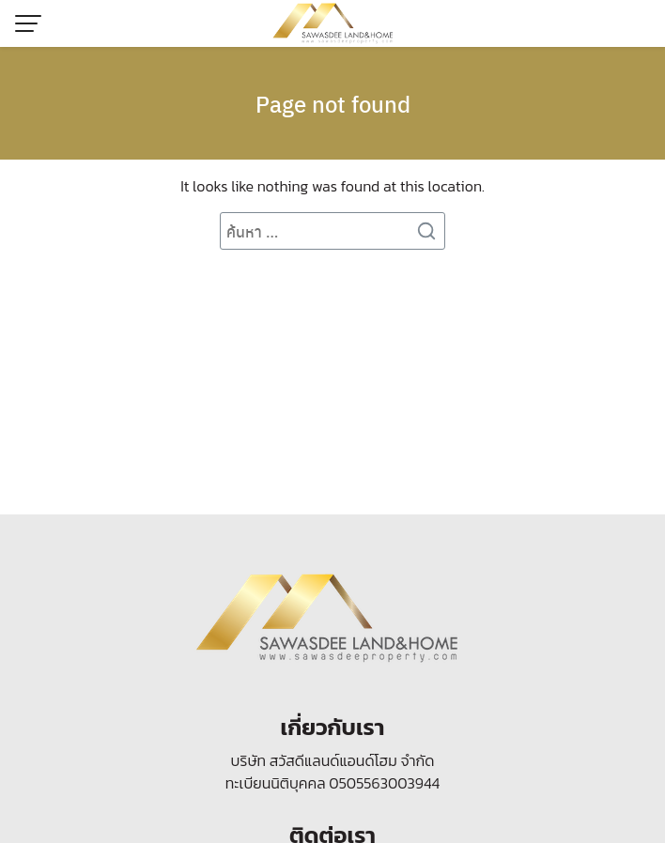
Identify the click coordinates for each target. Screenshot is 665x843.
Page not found (332, 103)
